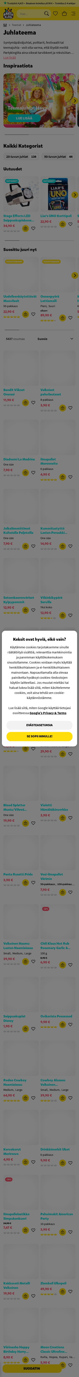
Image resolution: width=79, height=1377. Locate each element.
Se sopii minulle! (39, 737)
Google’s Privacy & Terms (47, 713)
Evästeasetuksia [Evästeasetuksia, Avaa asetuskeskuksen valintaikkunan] (39, 725)
